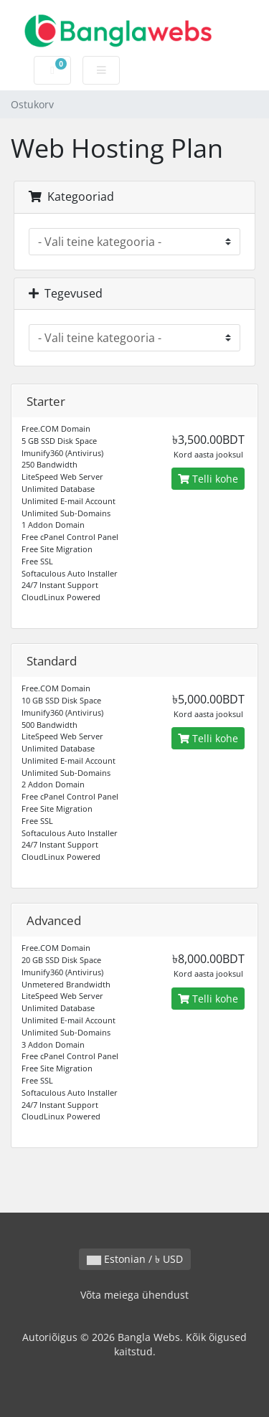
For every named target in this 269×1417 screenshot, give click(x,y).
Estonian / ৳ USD (135, 1259)
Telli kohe (208, 478)
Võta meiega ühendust (134, 1295)
